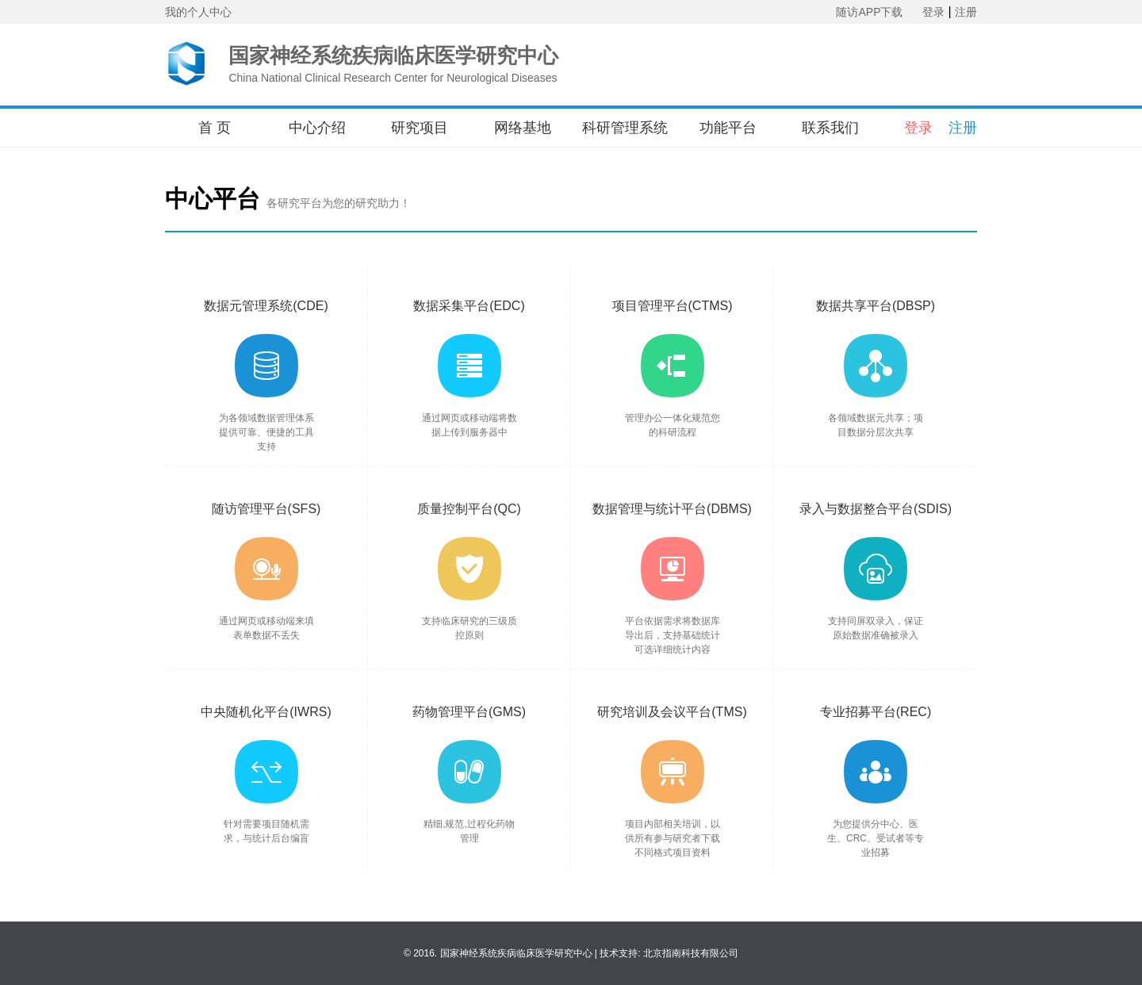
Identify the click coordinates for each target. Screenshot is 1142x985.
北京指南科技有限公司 (690, 953)
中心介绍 (317, 128)
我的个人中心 (198, 12)
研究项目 (419, 128)
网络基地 (522, 128)
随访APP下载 (869, 12)
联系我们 (830, 128)
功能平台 (728, 128)
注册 (966, 12)
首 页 (214, 128)
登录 (933, 12)
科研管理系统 (625, 128)
